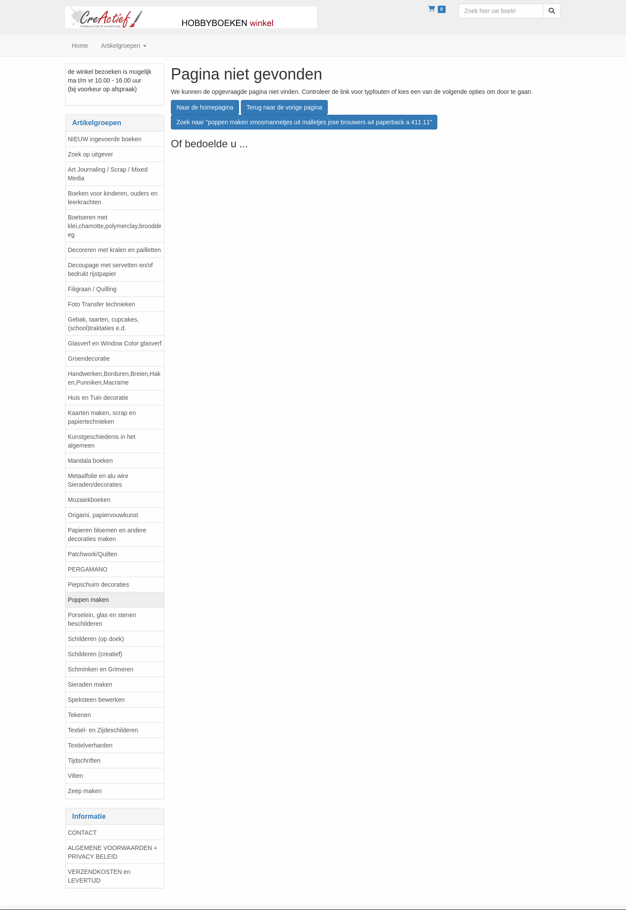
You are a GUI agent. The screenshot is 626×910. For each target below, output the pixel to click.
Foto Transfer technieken (101, 304)
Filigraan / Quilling (92, 289)
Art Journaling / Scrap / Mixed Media (108, 174)
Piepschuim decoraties (98, 584)
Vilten (75, 775)
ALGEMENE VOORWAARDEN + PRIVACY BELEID (112, 852)
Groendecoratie (89, 358)
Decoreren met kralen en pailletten (114, 249)
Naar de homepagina (204, 107)
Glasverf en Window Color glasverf (115, 343)
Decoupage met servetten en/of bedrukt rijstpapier (110, 269)
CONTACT (82, 832)
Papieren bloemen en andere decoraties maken (107, 534)
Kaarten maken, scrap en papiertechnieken (102, 417)
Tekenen (79, 714)
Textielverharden (90, 745)
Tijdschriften (84, 760)
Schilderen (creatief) (95, 654)
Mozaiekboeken (89, 499)
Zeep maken (85, 790)
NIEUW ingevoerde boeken (105, 139)
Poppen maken (88, 599)
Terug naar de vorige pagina (284, 107)
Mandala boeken (90, 460)
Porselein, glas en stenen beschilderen (102, 619)
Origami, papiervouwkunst (103, 514)
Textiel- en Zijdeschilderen (103, 730)
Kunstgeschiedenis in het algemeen (102, 441)
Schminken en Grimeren (100, 669)
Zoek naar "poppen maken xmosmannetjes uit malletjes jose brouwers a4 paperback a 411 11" (304, 122)
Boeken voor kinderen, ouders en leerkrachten (112, 198)
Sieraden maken (90, 684)
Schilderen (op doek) (96, 638)
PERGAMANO (87, 569)
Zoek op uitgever (90, 154)
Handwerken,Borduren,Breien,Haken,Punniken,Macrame (114, 378)
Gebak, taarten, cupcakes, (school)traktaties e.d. (103, 324)
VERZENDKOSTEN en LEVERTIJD (99, 876)
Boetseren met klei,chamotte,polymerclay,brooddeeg (114, 226)
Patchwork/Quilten (92, 554)
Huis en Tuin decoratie (98, 397)
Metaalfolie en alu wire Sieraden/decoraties (98, 480)
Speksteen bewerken (96, 699)
